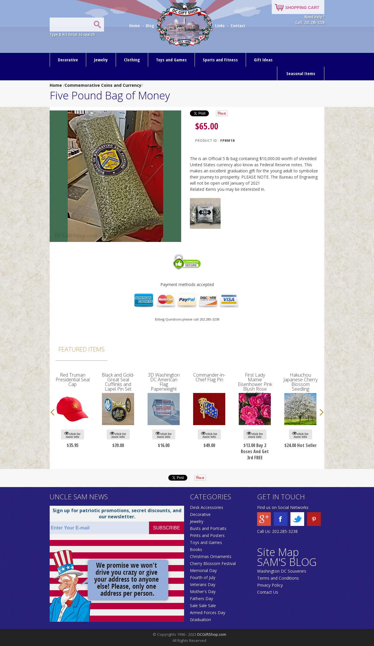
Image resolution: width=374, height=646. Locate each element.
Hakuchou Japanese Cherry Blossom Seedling (300, 382)
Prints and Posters (207, 535)
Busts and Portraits (208, 528)
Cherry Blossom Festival (213, 563)
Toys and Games (171, 60)
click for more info (72, 435)
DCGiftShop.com (211, 634)
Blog (150, 25)
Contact (238, 25)
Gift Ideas (263, 60)
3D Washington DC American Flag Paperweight (164, 382)
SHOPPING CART (302, 7)
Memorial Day (203, 570)
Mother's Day (203, 591)
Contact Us (267, 592)
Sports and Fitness (220, 60)
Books (196, 549)
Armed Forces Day (207, 612)
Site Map (278, 552)
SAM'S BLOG (287, 562)
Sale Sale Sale (203, 605)
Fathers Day (201, 598)
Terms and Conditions (278, 578)
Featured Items (81, 349)
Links (220, 25)
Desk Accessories (206, 507)
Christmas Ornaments (210, 556)
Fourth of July (202, 577)
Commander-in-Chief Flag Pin (209, 377)
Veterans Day (202, 584)
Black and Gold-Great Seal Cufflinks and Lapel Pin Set (118, 382)
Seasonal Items (300, 73)
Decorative (68, 60)
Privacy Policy (270, 585)
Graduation (200, 619)
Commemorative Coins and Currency (103, 85)
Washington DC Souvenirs (281, 571)
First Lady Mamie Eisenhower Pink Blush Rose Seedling (255, 384)
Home (135, 25)
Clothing (132, 60)
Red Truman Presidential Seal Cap (73, 379)
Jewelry (101, 60)
